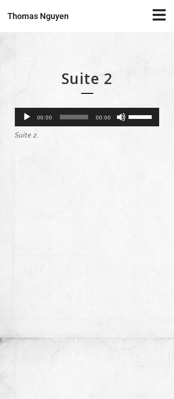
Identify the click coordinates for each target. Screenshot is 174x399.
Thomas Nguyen (38, 16)
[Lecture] (27, 117)
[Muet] (121, 117)
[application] (87, 117)
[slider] (74, 117)
